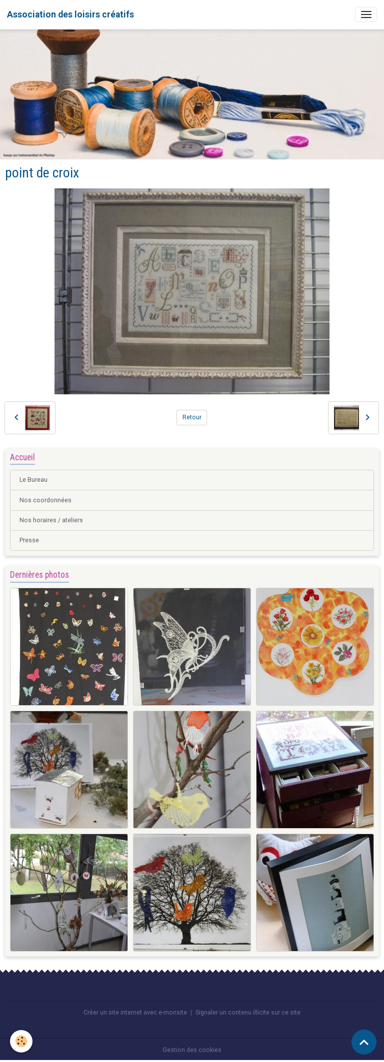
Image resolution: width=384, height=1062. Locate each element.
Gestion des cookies (192, 1050)
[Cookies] (21, 1041)
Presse (29, 540)
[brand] (70, 14)
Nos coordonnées (46, 500)
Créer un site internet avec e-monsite (135, 1012)
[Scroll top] (364, 1042)
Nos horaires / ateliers (51, 520)
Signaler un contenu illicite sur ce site (248, 1012)
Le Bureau (34, 479)
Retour (192, 417)
